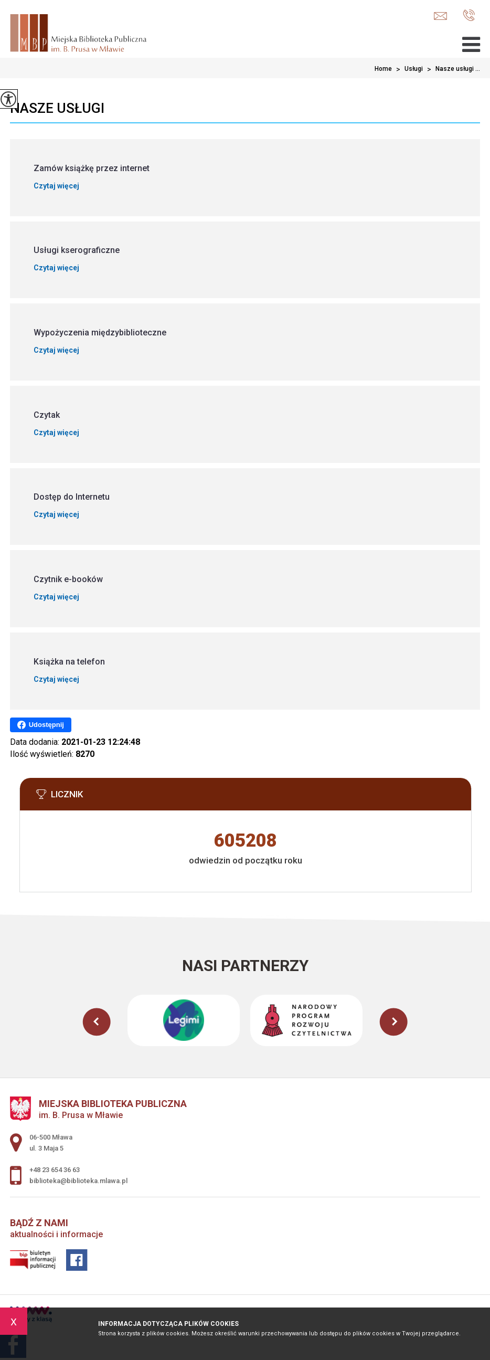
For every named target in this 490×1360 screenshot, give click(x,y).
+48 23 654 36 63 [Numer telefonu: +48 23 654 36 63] (54, 1170)
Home (383, 69)
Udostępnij (40, 725)
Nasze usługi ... (451, 69)
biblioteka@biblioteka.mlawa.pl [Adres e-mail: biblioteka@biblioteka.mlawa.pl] (78, 1181)
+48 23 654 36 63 (469, 15)
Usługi (407, 69)
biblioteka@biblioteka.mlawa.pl (440, 16)
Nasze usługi (57, 108)
